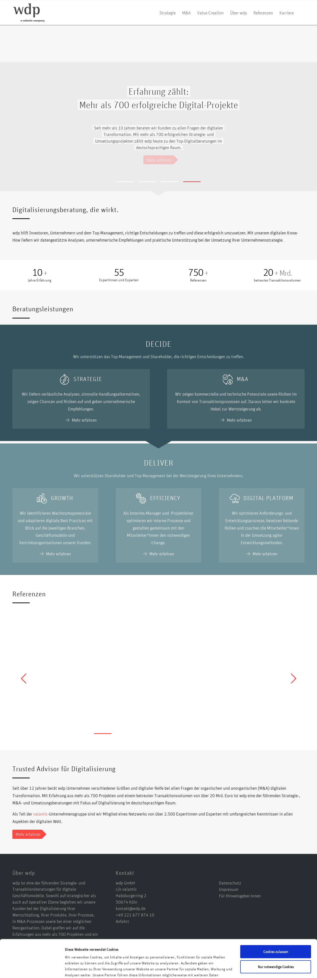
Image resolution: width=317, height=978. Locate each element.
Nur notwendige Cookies (276, 934)
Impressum (228, 889)
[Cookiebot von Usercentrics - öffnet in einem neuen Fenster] (32, 968)
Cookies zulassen (275, 919)
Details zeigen (75, 968)
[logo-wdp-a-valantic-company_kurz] (28, 12)
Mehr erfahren (84, 420)
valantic (40, 814)
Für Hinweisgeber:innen (240, 895)
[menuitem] (167, 12)
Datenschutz (230, 882)
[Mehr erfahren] (27, 834)
